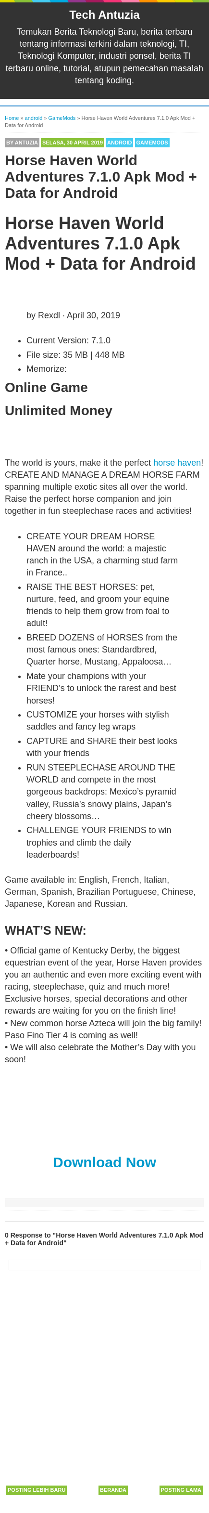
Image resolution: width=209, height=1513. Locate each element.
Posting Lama (181, 1490)
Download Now (104, 1162)
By (22, 142)
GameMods (152, 142)
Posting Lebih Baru (36, 1490)
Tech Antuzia (104, 14)
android (119, 142)
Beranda (113, 1490)
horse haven (177, 463)
